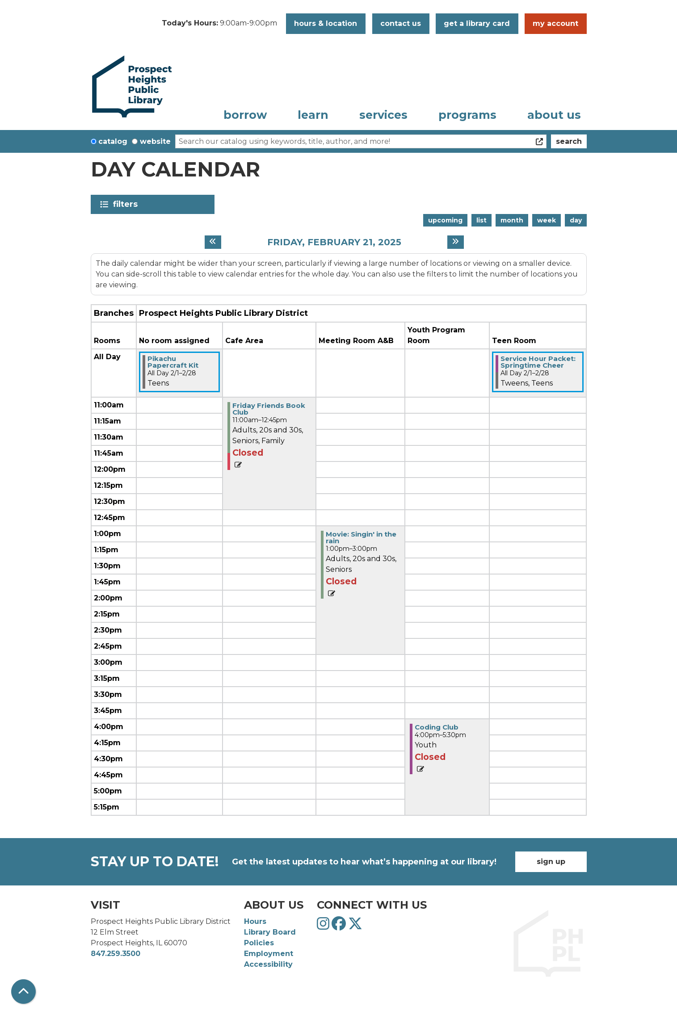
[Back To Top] (23, 991)
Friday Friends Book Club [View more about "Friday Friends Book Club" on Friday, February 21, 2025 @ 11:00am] (268, 408)
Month (511, 220)
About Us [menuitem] (554, 115)
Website (155, 141)
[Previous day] (213, 242)
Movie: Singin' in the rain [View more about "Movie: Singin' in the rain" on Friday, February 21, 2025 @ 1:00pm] (361, 537)
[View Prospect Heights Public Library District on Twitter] (355, 926)
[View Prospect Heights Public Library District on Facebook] (340, 926)
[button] (219, 23)
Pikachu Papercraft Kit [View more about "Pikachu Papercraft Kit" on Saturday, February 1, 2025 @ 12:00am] (172, 362)
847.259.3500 (115, 953)
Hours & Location (325, 23)
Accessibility (268, 964)
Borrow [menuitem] (245, 115)
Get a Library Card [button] (477, 23)
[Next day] (455, 242)
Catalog (112, 141)
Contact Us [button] (400, 23)
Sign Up (551, 861)
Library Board (270, 932)
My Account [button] (555, 23)
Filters (127, 204)
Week (546, 220)
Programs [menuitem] (467, 115)
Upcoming (445, 220)
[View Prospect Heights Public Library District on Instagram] (324, 926)
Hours (255, 921)
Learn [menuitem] (313, 115)
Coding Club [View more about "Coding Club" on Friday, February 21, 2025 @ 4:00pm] (436, 727)
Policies (259, 943)
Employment (268, 953)
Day (576, 220)
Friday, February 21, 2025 (334, 242)
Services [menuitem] (383, 115)
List (481, 220)
